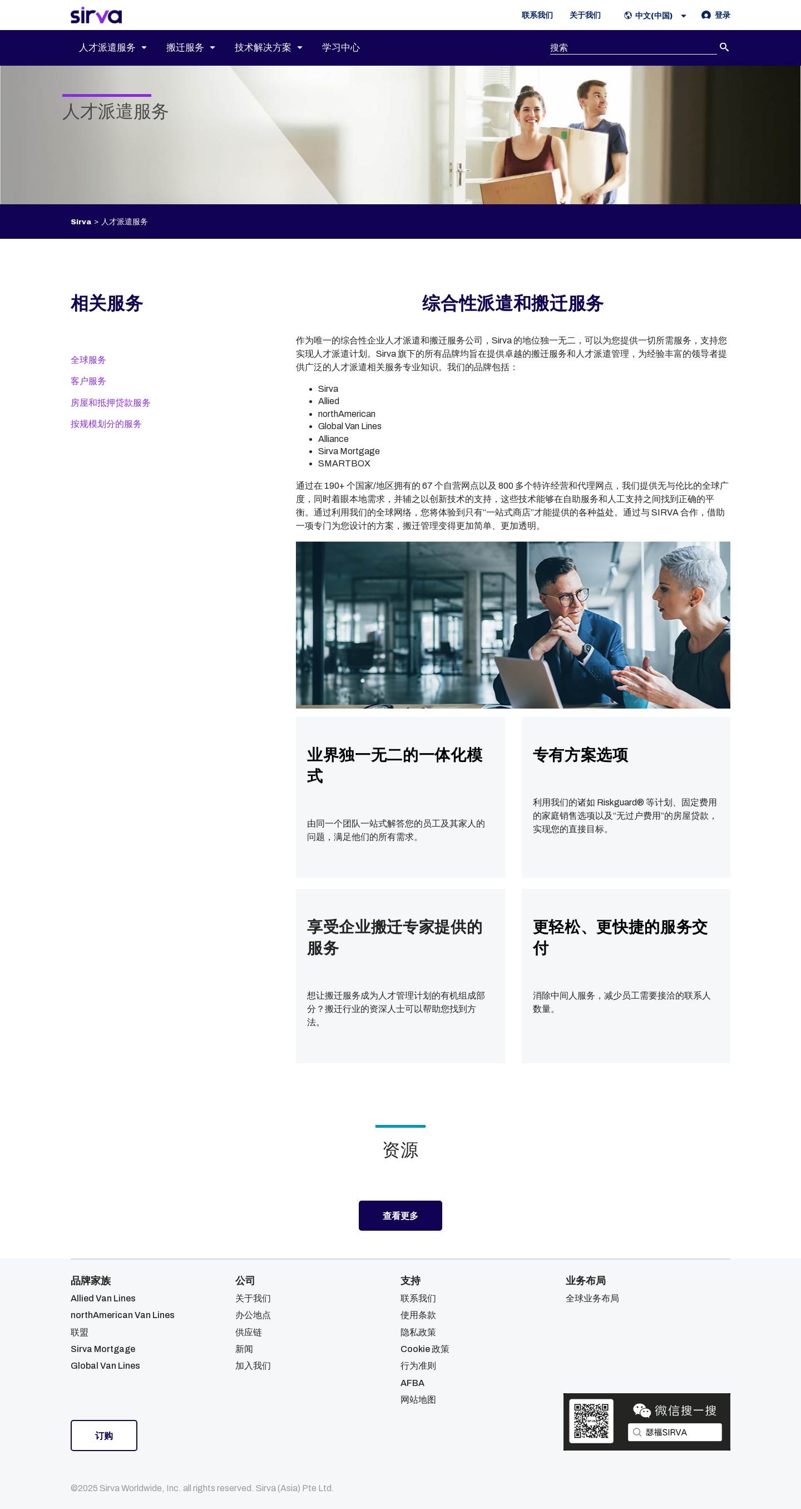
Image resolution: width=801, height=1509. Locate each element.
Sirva (81, 222)
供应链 (248, 1332)
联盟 (79, 1332)
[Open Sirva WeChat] (646, 1422)
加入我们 (253, 1365)
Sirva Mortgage (103, 1349)
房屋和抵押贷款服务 (111, 402)
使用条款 (418, 1315)
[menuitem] (122, 48)
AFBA (412, 1383)
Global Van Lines (105, 1365)
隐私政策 (418, 1332)
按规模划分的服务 (106, 424)
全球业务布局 (592, 1298)
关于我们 (253, 1298)
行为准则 (418, 1365)
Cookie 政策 (424, 1349)
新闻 (244, 1349)
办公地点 (253, 1315)
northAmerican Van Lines (123, 1315)
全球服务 (88, 360)
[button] (657, 15)
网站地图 (418, 1399)
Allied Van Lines (103, 1298)
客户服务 (88, 381)
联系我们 (418, 1298)
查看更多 (400, 1215)
